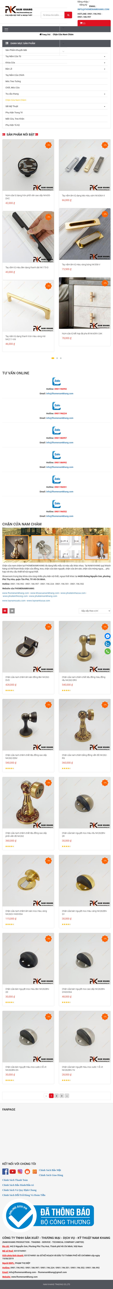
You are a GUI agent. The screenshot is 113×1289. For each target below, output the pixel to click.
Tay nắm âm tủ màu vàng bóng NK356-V (81, 264)
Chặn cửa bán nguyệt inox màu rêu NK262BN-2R (83, 834)
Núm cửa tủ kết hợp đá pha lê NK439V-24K (82, 333)
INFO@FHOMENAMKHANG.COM (93, 9)
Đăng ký (83, 5)
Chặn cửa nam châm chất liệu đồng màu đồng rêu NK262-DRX (83, 678)
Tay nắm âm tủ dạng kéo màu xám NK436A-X (83, 195)
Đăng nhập (83, 1)
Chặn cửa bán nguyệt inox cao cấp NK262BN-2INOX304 (83, 990)
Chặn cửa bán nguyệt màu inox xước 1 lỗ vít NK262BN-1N (82, 1068)
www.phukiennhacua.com (73, 593)
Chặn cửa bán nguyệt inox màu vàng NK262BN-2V (84, 912)
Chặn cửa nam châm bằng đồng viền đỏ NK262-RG (84, 756)
